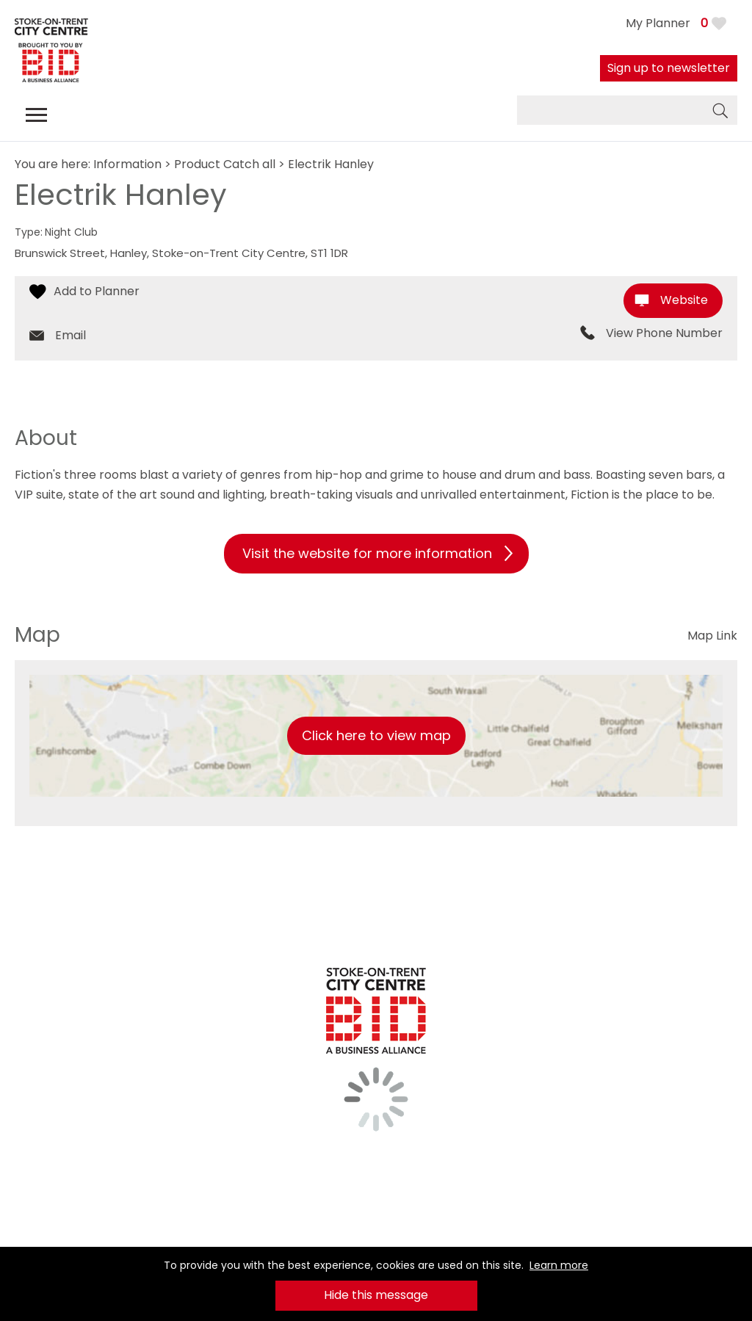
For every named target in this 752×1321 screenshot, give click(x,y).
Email (70, 335)
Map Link (712, 635)
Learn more (558, 1265)
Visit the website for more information (367, 553)
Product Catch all (224, 164)
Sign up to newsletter (668, 67)
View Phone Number (664, 333)
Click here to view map (376, 735)
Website (684, 300)
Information (127, 164)
